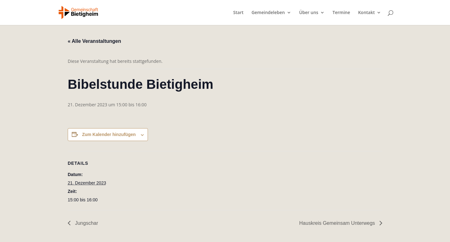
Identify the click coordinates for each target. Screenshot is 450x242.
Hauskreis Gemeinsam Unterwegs (337, 223)
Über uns (308, 12)
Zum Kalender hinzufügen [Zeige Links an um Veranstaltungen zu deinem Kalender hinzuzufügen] (109, 134)
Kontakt (366, 12)
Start (238, 12)
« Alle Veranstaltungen (94, 41)
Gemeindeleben (268, 12)
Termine (341, 12)
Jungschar (86, 223)
